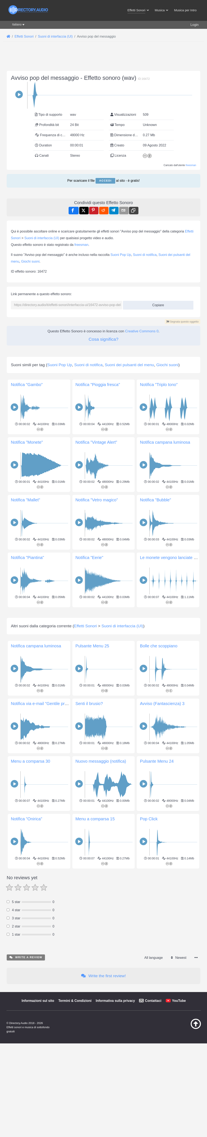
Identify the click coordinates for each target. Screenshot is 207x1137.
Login (194, 25)
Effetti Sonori (85, 860)
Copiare (156, 421)
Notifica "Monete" (27, 617)
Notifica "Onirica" (26, 1053)
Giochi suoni (30, 378)
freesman (191, 223)
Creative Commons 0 (141, 448)
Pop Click (148, 1053)
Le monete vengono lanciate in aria (172, 733)
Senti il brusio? (89, 937)
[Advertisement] (103, 92)
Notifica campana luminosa (165, 617)
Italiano (17, 24)
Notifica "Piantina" (27, 733)
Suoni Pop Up (120, 371)
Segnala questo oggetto (182, 438)
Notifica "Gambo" (27, 560)
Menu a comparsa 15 (95, 1053)
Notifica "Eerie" (89, 733)
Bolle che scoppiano (158, 880)
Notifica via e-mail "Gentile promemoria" (48, 937)
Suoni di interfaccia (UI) (41, 355)
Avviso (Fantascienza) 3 (162, 937)
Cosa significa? (103, 456)
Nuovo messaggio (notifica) (100, 995)
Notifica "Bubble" (155, 675)
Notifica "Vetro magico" (96, 675)
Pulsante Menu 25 (92, 880)
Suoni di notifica (145, 371)
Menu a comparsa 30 (30, 995)
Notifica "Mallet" (25, 675)
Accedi (105, 239)
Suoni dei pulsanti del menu (129, 540)
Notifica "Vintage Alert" (96, 617)
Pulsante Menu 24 (157, 995)
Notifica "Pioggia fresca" (97, 560)
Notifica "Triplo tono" (159, 560)
